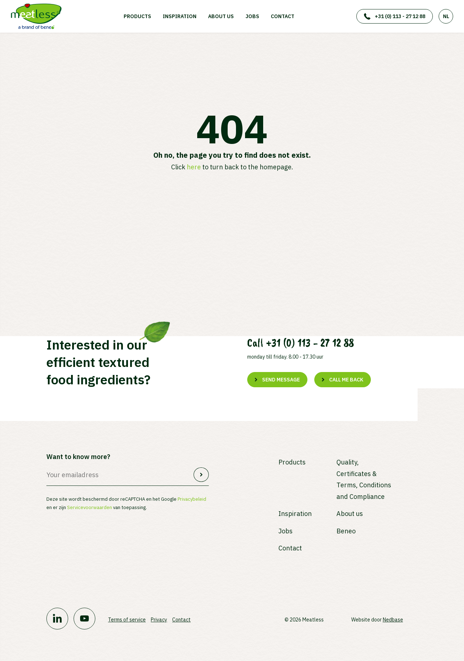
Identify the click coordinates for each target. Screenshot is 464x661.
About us (221, 16)
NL (446, 16)
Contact (282, 16)
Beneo (346, 531)
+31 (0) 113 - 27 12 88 (400, 16)
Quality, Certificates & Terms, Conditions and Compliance (363, 479)
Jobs (252, 16)
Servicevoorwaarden (89, 507)
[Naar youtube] (84, 618)
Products (137, 16)
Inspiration (179, 16)
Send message (281, 379)
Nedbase (393, 619)
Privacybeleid (192, 499)
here (194, 167)
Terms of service (127, 619)
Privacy (159, 619)
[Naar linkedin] (57, 618)
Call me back (346, 379)
